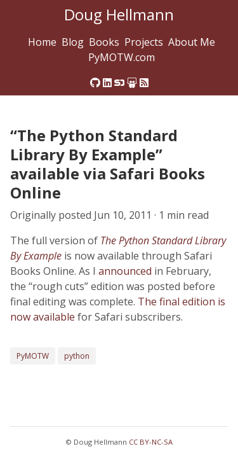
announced (125, 271)
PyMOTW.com (121, 57)
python (76, 355)
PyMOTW (33, 355)
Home (42, 42)
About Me (191, 42)
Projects (143, 42)
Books (104, 42)
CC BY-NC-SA (151, 442)
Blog (73, 42)
